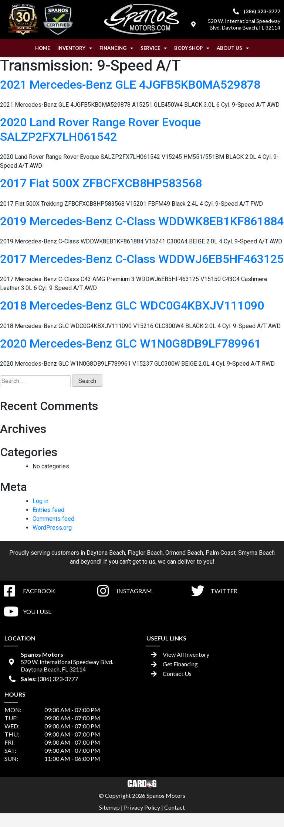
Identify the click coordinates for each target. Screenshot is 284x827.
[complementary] (262, 805)
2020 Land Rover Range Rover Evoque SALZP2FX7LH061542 (100, 129)
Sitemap (109, 807)
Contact (174, 807)
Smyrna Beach (256, 552)
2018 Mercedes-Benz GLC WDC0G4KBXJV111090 (132, 305)
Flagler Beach (145, 552)
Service (154, 48)
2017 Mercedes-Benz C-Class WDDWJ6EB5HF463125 (142, 259)
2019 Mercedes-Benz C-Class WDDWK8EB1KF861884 (142, 221)
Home (42, 48)
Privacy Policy (142, 807)
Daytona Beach (106, 552)
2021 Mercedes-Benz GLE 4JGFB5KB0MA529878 (130, 85)
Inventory (74, 48)
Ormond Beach (184, 552)
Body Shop (191, 48)
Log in (40, 501)
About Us (233, 48)
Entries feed (48, 509)
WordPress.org (52, 527)
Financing (116, 48)
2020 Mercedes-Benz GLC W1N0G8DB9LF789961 (130, 343)
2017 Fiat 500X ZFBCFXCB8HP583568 (101, 183)
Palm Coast (221, 552)
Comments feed (53, 518)
